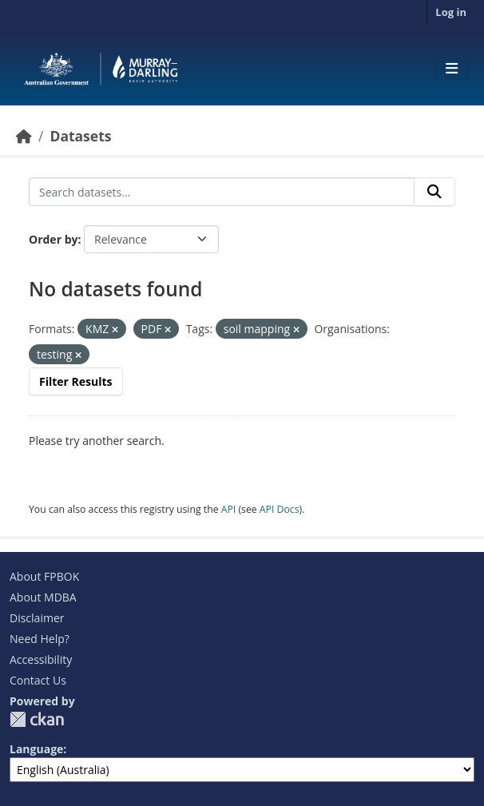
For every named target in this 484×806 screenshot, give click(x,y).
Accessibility (41, 659)
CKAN (37, 719)
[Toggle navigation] (451, 69)
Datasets (80, 135)
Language (36, 748)
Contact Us (38, 680)
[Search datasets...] (222, 191)
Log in (450, 12)
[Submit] (434, 191)
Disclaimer (37, 617)
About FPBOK (44, 576)
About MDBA (43, 597)
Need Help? (39, 638)
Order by (53, 239)
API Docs (280, 509)
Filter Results (76, 381)
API (228, 509)
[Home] (24, 135)
